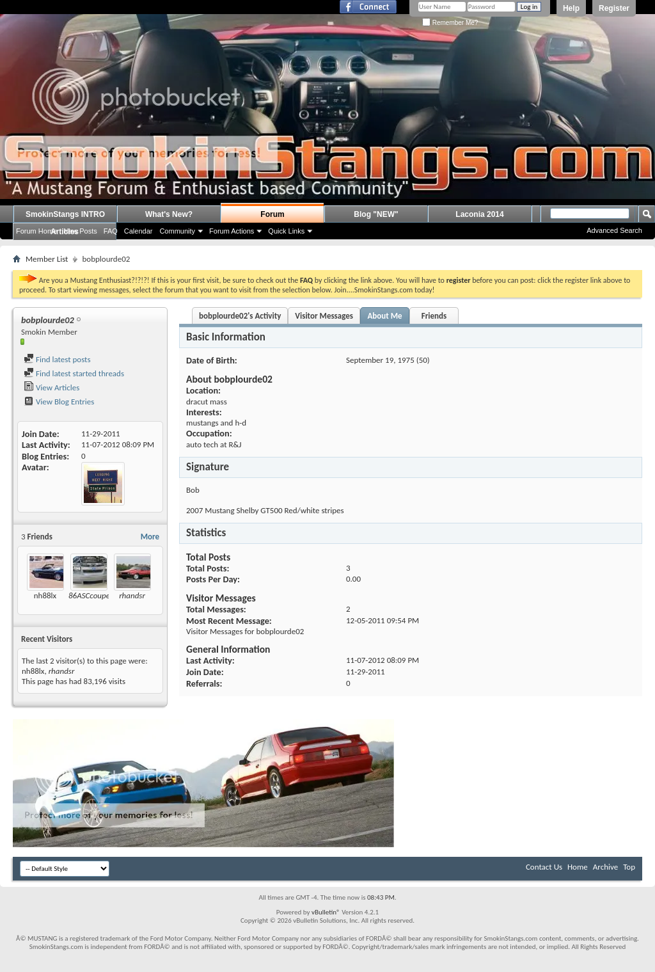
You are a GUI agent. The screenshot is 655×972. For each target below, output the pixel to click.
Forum (272, 214)
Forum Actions (231, 231)
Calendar (138, 231)
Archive (605, 867)
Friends (434, 316)
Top (629, 867)
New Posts (80, 231)
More (150, 536)
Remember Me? (450, 22)
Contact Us (544, 867)
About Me (384, 316)
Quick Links (286, 231)
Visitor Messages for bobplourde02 (245, 631)
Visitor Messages (324, 316)
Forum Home (36, 231)
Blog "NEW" (376, 214)
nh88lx (45, 595)
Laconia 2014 (479, 214)
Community (177, 231)
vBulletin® (326, 912)
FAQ (111, 231)
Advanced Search (614, 230)
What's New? (169, 214)
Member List (47, 259)
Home (577, 867)
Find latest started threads (74, 373)
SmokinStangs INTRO (65, 214)
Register (614, 8)
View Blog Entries (59, 401)
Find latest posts (57, 359)
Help (571, 8)
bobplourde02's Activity (240, 316)
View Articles (51, 387)
